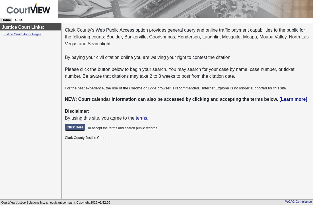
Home (6, 20)
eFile (18, 20)
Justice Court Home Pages (22, 34)
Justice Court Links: (23, 27)
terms (141, 118)
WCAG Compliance (298, 201)
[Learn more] (293, 99)
